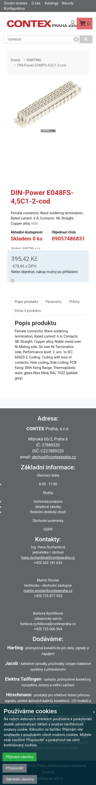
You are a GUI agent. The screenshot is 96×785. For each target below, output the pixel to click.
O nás (36, 3)
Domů (15, 60)
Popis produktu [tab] (26, 302)
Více (34, 223)
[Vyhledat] (86, 39)
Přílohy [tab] (74, 302)
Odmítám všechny (20, 779)
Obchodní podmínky (48, 521)
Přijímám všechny (19, 757)
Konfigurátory (14, 8)
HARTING (33, 60)
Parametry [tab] (54, 302)
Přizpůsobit (15, 768)
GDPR (48, 529)
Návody (68, 3)
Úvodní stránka (15, 3)
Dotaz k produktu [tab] (27, 311)
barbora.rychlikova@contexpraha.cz (48, 624)
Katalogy (51, 3)
